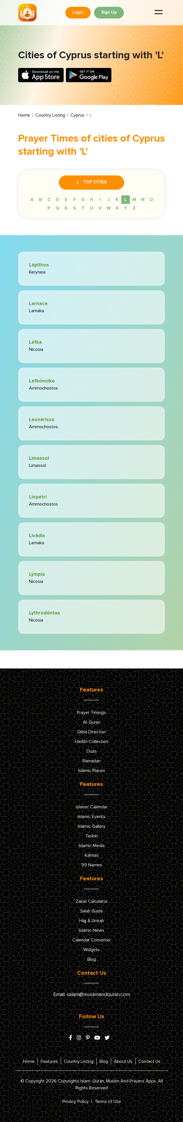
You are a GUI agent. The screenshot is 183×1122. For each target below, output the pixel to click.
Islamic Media (92, 845)
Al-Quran (91, 722)
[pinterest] (88, 1038)
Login (78, 12)
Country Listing (50, 115)
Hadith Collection (91, 741)
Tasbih (91, 836)
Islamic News (91, 930)
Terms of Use (108, 1101)
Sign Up (109, 12)
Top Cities (91, 182)
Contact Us (149, 1061)
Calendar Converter (91, 940)
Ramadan (92, 761)
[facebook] (70, 1038)
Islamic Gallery (91, 826)
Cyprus (77, 115)
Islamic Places (91, 770)
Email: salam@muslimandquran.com (91, 994)
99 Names (91, 865)
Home (24, 115)
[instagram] (79, 1038)
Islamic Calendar (91, 807)
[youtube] (97, 1038)
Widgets (91, 949)
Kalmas (92, 855)
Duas (92, 751)
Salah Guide (91, 911)
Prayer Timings (91, 712)
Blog (91, 959)
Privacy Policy (75, 1101)
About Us (123, 1061)
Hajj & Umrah (91, 920)
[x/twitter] (107, 1038)
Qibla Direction (91, 732)
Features (49, 1061)
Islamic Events (91, 816)
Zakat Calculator (92, 901)
